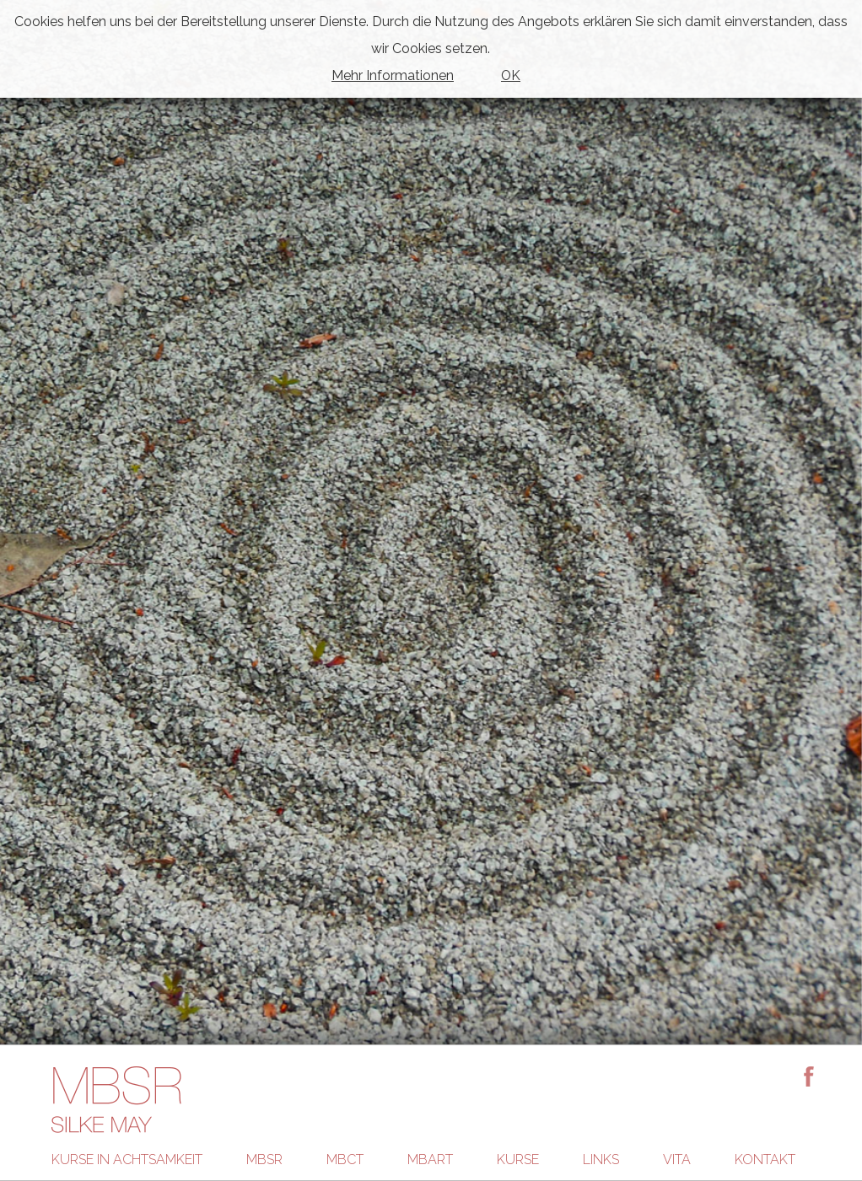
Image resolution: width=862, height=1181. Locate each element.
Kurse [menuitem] (518, 1159)
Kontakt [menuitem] (765, 1159)
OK (510, 75)
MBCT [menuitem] (345, 1159)
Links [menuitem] (601, 1159)
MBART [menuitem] (430, 1159)
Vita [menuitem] (677, 1159)
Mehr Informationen (392, 75)
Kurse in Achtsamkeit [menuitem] (126, 1159)
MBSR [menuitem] (264, 1159)
